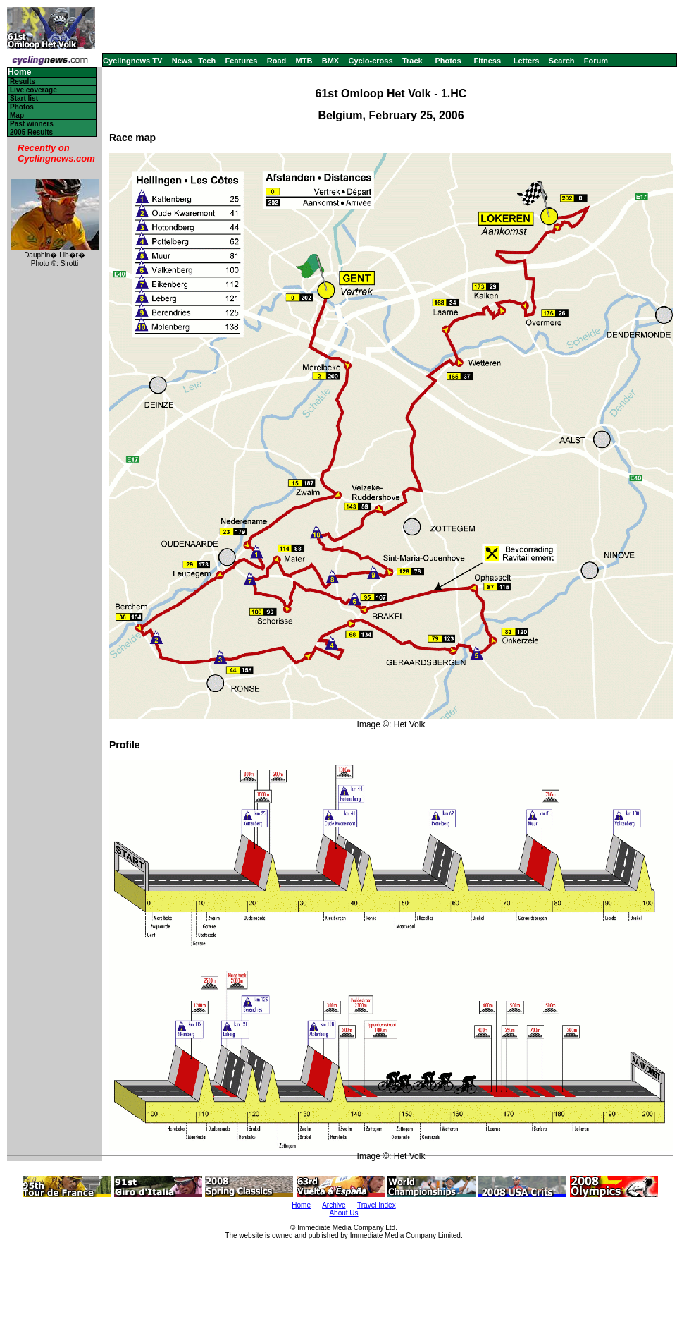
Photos (448, 60)
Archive (333, 1205)
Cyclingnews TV (132, 60)
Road (277, 60)
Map (17, 115)
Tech (207, 60)
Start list (24, 98)
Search (562, 60)
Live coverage (33, 90)
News (182, 60)
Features (241, 60)
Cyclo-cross (371, 60)
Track (412, 60)
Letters (527, 60)
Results (22, 81)
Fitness (487, 60)
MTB (304, 60)
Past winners (32, 124)
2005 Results (31, 132)
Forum (596, 60)
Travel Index (376, 1205)
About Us (343, 1213)
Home (19, 72)
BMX (330, 60)
